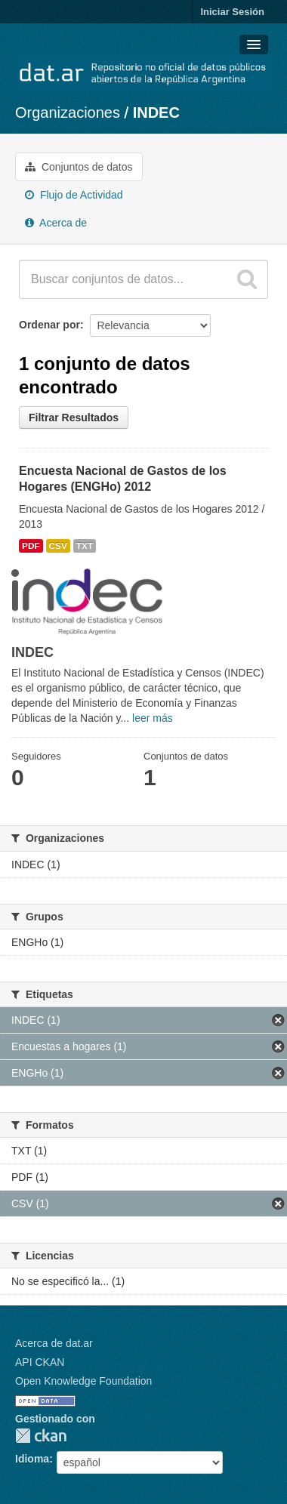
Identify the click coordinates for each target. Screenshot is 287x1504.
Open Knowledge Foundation (83, 1381)
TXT (84, 546)
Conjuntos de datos (79, 167)
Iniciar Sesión (232, 11)
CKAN (40, 1436)
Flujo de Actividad (74, 195)
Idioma (32, 1459)
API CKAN (39, 1362)
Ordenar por (49, 325)
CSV (58, 546)
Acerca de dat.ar (54, 1343)
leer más (152, 718)
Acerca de (56, 223)
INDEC (156, 112)
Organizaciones (67, 112)
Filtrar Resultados (74, 417)
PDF (31, 546)
